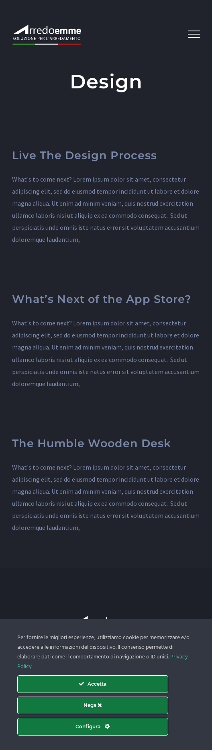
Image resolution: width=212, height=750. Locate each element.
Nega (93, 705)
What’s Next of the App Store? (102, 299)
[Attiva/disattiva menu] (194, 34)
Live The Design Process (84, 155)
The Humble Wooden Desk (91, 443)
